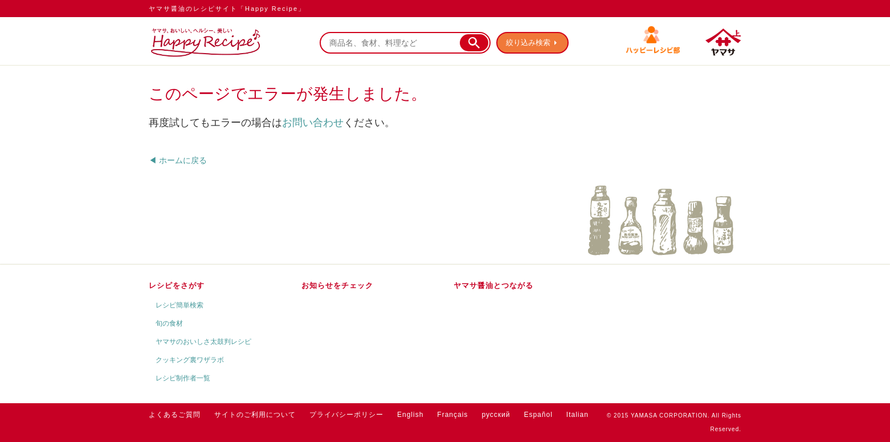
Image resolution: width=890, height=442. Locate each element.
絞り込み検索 (528, 42)
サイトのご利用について (255, 415)
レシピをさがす (177, 285)
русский (495, 415)
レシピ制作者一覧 (183, 378)
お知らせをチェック (337, 285)
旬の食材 (169, 323)
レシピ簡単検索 (179, 305)
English (410, 415)
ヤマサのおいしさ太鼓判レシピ (203, 342)
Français (452, 415)
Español (538, 415)
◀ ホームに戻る (178, 160)
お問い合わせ (313, 122)
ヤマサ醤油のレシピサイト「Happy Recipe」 (227, 8)
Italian (577, 415)
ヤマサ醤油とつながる (493, 285)
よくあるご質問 (175, 415)
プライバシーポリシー (346, 415)
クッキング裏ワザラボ (190, 360)
